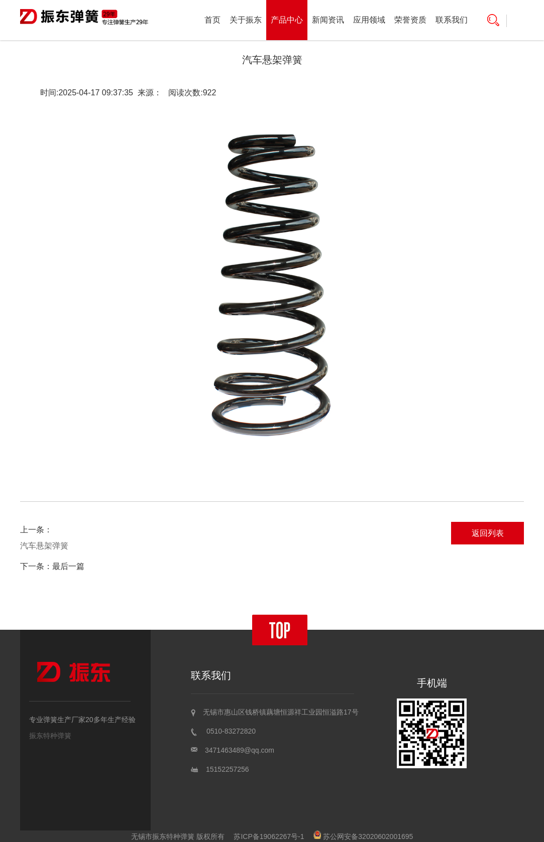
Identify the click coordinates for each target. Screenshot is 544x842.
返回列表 (488, 533)
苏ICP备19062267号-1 (269, 836)
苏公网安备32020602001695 (363, 836)
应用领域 (369, 20)
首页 (212, 20)
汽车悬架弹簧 (44, 545)
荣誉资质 (410, 20)
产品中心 (287, 20)
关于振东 (246, 20)
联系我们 (452, 20)
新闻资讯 (328, 20)
